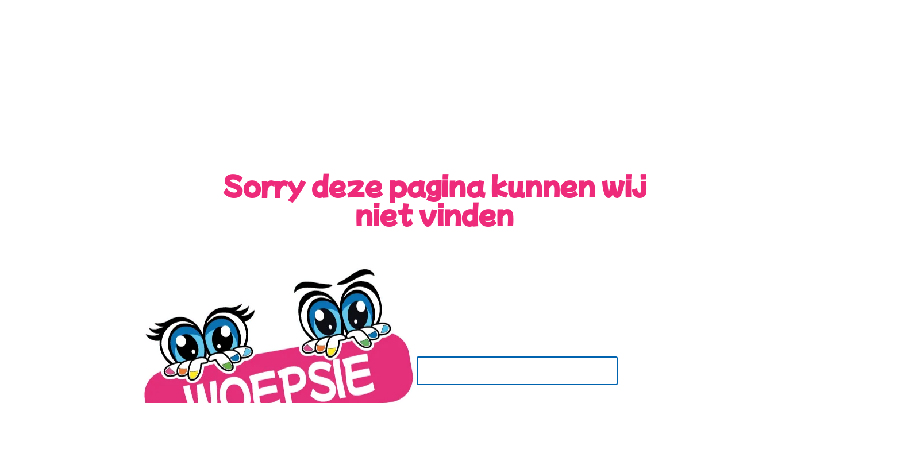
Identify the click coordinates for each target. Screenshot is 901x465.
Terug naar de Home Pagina (517, 370)
